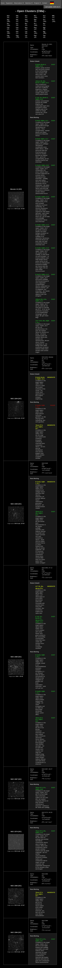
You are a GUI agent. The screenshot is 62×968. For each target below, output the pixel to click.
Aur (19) (8, 24)
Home (3, 3)
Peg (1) (35, 28)
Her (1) (26, 24)
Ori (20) (35, 24)
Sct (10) (44, 20)
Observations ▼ (19, 3)
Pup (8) (35, 36)
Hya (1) (26, 28)
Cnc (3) (17, 24)
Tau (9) (44, 36)
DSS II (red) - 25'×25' (19, 418)
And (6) (8, 16)
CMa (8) (17, 16)
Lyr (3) (26, 36)
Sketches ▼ (29, 3)
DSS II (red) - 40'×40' (19, 208)
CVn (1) (17, 32)
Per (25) (35, 32)
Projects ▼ (37, 3)
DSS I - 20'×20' (19, 676)
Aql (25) (8, 20)
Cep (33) (8, 36)
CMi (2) (17, 20)
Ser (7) (44, 24)
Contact (44, 3)
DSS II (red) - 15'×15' (19, 798)
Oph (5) (35, 20)
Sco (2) (44, 16)
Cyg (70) (17, 36)
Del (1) (26, 16)
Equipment (9, 3)
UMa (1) (53, 16)
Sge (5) (44, 28)
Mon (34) (35, 16)
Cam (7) (8, 28)
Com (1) (17, 28)
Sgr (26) (44, 32)
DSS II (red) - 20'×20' (19, 523)
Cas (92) (8, 32)
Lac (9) (26, 32)
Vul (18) (53, 20)
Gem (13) (26, 20)
